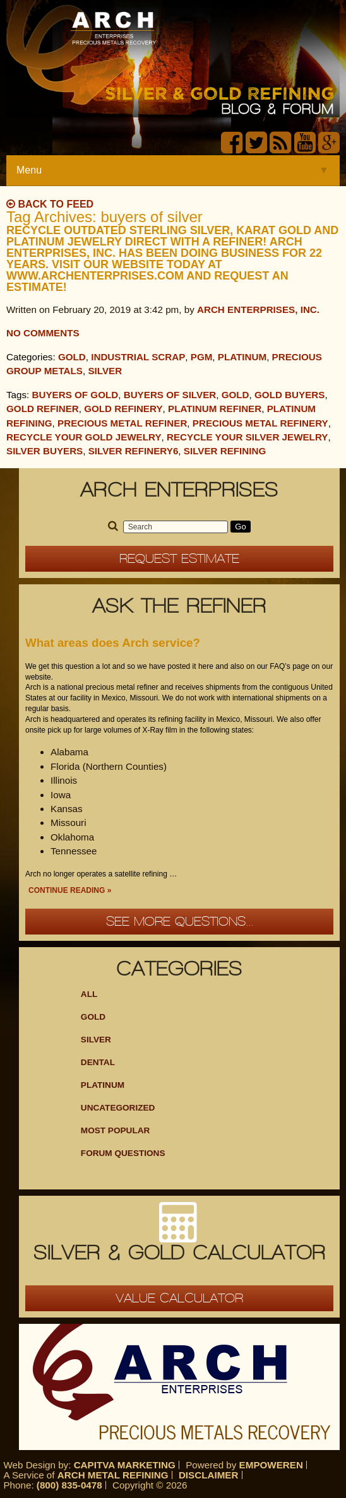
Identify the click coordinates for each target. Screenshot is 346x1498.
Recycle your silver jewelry (247, 437)
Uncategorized (118, 1107)
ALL (89, 994)
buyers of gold (75, 394)
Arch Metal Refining (113, 1475)
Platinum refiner (214, 408)
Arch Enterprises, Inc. (258, 309)
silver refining (225, 450)
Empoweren (271, 1465)
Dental (98, 1062)
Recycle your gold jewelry (84, 437)
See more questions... (179, 921)
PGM (202, 356)
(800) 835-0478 (69, 1485)
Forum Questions (123, 1153)
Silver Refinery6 (133, 450)
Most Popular (115, 1130)
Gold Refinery (123, 408)
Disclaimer (209, 1475)
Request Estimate (179, 558)
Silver (105, 370)
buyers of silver (170, 394)
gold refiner (42, 408)
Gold (72, 356)
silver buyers (44, 450)
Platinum (242, 356)
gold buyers (289, 394)
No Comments (43, 332)
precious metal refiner (122, 423)
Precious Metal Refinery (260, 423)
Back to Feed (49, 204)
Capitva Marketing (125, 1465)
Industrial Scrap (138, 356)
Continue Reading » (69, 890)
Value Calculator (179, 1298)
